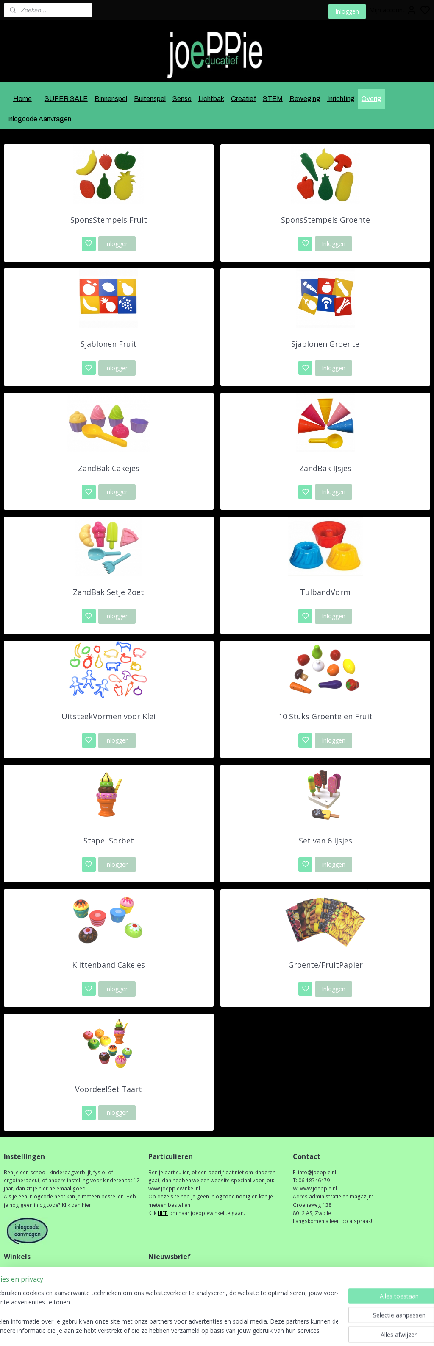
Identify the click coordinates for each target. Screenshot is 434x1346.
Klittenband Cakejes (108, 965)
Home (22, 98)
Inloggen (347, 11)
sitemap (241, 1330)
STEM (273, 98)
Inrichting (341, 98)
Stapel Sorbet (108, 840)
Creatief (243, 98)
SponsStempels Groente (325, 220)
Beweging (304, 98)
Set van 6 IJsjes (325, 840)
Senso (182, 98)
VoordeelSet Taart (108, 1089)
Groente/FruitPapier (325, 965)
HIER (163, 1213)
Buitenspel (150, 98)
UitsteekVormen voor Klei (108, 716)
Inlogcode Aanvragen (39, 119)
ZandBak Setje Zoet (108, 592)
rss (259, 1330)
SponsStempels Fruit (108, 220)
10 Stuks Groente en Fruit (325, 716)
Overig (371, 98)
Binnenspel (111, 98)
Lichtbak (211, 98)
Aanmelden (170, 1291)
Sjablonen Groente (325, 344)
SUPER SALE (66, 98)
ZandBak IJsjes (325, 468)
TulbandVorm (325, 592)
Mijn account (393, 10)
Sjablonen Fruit (108, 344)
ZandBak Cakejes (108, 468)
